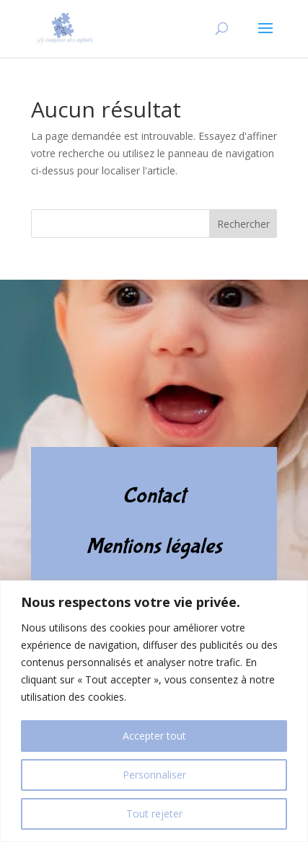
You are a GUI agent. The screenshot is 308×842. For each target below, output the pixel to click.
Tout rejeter (154, 813)
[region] (154, 711)
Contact (154, 495)
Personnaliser (154, 774)
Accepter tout (154, 736)
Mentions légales (154, 546)
